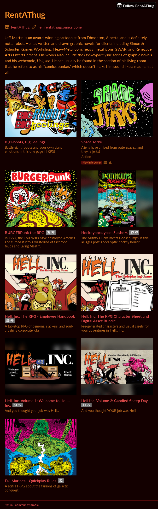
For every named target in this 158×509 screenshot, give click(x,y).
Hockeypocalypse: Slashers (104, 232)
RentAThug (20, 27)
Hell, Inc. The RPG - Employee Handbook (40, 316)
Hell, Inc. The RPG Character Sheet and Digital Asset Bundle (115, 318)
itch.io (9, 505)
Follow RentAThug (135, 5)
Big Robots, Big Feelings (25, 142)
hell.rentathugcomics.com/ (59, 27)
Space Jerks (91, 142)
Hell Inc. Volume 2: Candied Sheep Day (114, 400)
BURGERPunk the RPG (24, 232)
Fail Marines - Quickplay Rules (30, 480)
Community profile (27, 505)
